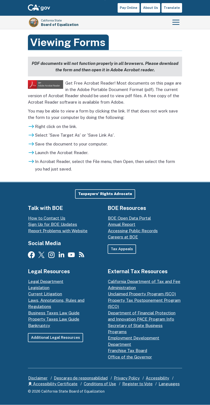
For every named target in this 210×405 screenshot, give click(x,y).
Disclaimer (38, 378)
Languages (169, 384)
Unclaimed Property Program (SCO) (142, 294)
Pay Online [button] (128, 8)
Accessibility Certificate (53, 384)
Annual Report (121, 224)
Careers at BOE (123, 236)
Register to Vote (137, 384)
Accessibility (157, 378)
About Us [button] (150, 8)
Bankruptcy (39, 325)
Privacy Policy (127, 378)
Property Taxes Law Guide (53, 319)
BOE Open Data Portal (129, 218)
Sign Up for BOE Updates (52, 224)
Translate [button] (172, 8)
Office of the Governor (130, 357)
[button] (105, 193)
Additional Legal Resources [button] (55, 337)
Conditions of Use (100, 384)
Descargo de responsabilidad (81, 378)
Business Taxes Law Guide (54, 312)
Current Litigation (45, 294)
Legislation (38, 287)
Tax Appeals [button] (122, 249)
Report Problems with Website (58, 230)
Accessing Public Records (133, 230)
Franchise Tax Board (127, 350)
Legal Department (45, 281)
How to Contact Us (46, 218)
